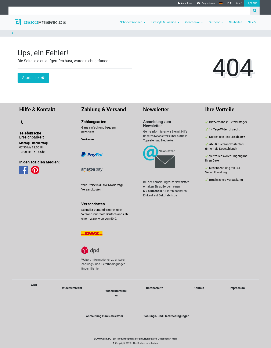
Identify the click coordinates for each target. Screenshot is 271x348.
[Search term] (129, 11)
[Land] (221, 3)
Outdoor (214, 22)
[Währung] (229, 3)
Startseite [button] (33, 77)
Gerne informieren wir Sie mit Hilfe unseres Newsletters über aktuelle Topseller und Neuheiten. (165, 135)
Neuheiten (235, 22)
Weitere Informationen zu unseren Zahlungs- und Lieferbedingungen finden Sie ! (103, 264)
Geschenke (192, 22)
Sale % (252, 22)
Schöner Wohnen (131, 22)
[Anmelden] (184, 3)
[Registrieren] (206, 3)
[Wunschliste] (239, 3)
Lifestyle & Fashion (163, 22)
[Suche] (255, 11)
